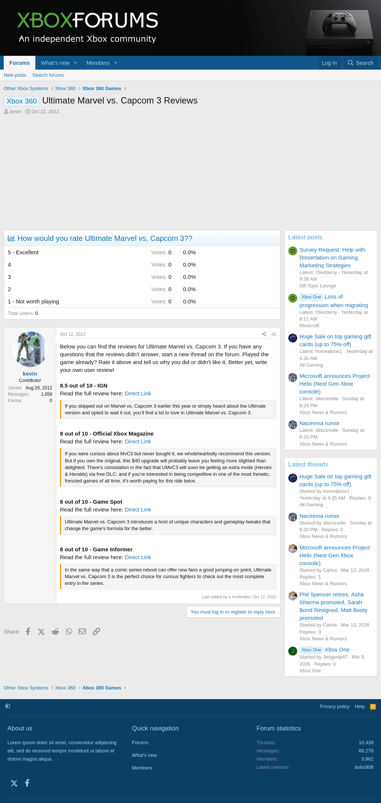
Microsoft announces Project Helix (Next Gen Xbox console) (334, 384)
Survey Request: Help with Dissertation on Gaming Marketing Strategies (332, 257)
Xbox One (324, 649)
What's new (55, 63)
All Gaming (311, 365)
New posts (15, 75)
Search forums (48, 75)
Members (98, 63)
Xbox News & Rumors (323, 412)
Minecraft (309, 325)
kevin (15, 111)
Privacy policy (334, 706)
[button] (75, 63)
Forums (19, 63)
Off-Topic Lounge (317, 286)
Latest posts (305, 237)
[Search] (360, 63)
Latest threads (308, 464)
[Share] (264, 334)
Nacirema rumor (319, 423)
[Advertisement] (190, 171)
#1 (274, 334)
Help (360, 706)
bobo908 (364, 767)
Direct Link (138, 393)
